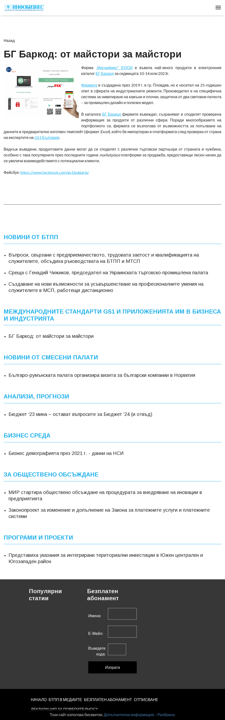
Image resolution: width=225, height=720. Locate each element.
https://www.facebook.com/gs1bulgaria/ (54, 172)
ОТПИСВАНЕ (146, 699)
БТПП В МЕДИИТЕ (65, 699)
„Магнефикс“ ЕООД (114, 67)
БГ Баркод (105, 73)
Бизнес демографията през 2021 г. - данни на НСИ (66, 453)
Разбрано (166, 714)
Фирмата (89, 85)
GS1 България (46, 137)
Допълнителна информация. (129, 714)
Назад (9, 40)
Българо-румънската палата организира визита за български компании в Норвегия (101, 375)
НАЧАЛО (39, 699)
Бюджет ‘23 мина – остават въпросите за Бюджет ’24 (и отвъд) (80, 414)
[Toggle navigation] (218, 7)
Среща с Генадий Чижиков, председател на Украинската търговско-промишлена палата (108, 272)
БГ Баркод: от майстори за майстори (51, 336)
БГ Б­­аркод (111, 114)
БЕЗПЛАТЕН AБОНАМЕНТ (108, 699)
